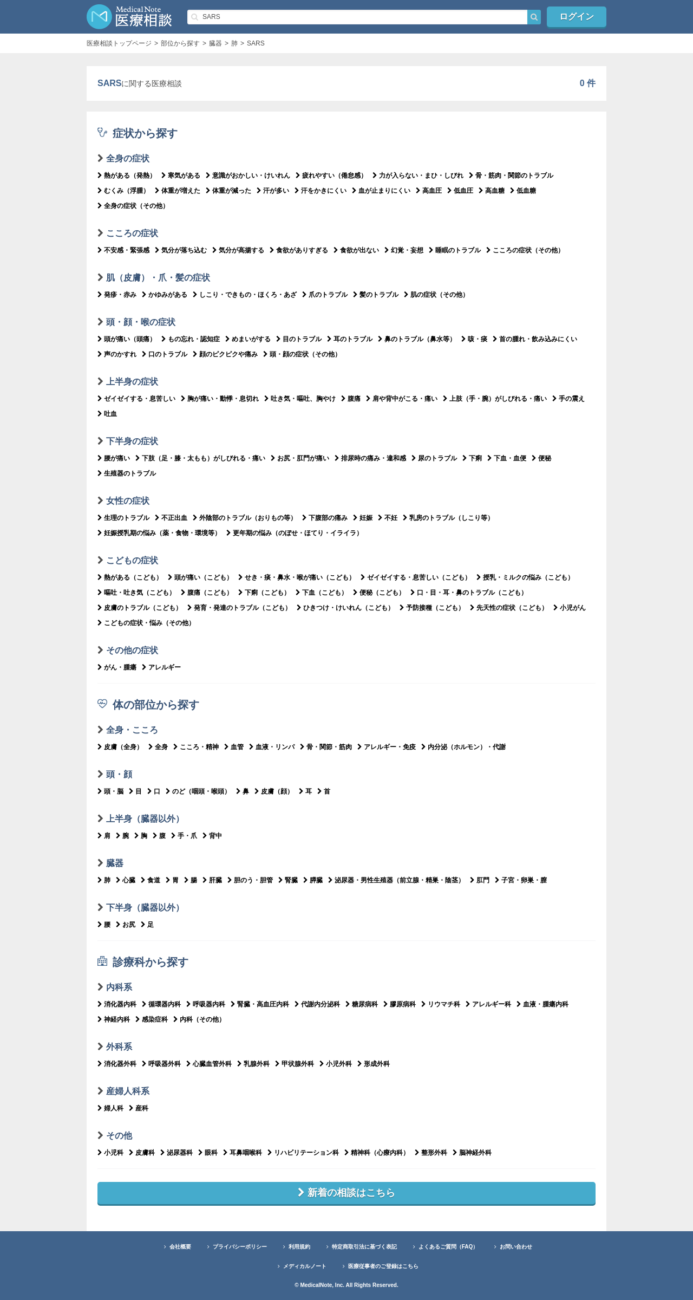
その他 (119, 1135)
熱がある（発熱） (126, 175)
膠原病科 (399, 1004)
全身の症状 (127, 158)
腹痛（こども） (207, 592)
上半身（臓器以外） (145, 818)
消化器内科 (116, 1004)
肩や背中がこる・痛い (401, 398)
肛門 (479, 880)
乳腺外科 (253, 1064)
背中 (212, 836)
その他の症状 (132, 650)
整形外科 (431, 1152)
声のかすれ (116, 354)
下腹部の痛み (325, 518)
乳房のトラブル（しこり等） (448, 518)
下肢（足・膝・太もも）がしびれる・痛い (200, 458)
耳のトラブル (349, 339)
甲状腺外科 (294, 1064)
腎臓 (288, 880)
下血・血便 (506, 458)
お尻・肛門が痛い (300, 458)
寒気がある (180, 175)
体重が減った (228, 190)
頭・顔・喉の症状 (140, 322)
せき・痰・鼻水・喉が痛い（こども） (296, 577)
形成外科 (373, 1064)
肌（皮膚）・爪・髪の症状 (158, 277)
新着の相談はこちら (346, 1192)
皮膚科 (142, 1152)
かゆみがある (164, 294)
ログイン (576, 16)
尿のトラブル (434, 458)
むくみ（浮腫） (123, 190)
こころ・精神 (196, 747)
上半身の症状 (132, 381)
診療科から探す (142, 962)
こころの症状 (132, 233)
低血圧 (460, 190)
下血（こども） (322, 592)
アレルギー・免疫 (386, 747)
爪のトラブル (325, 294)
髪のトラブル (375, 294)
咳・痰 (474, 339)
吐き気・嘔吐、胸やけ (300, 398)
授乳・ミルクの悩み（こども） (525, 577)
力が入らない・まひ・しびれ (417, 175)
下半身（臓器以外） (145, 907)
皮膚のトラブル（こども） (139, 608)
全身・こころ (132, 729)
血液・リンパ (272, 747)
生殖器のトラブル (126, 473)
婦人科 (110, 1108)
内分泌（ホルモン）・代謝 (463, 747)
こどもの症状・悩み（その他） (146, 623)
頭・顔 (119, 774)
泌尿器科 (176, 1152)
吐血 (107, 414)
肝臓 (212, 880)
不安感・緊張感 (123, 250)
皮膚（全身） (120, 747)
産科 (138, 1108)
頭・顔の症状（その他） (302, 354)
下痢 (472, 458)
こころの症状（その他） (525, 250)
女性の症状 (127, 500)
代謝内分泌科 (317, 1004)
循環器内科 (161, 1004)
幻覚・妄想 (403, 250)
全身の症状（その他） (133, 206)
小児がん (569, 608)
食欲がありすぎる (299, 250)
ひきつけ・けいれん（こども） (345, 608)
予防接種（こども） (432, 608)
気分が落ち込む (181, 250)
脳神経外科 (472, 1152)
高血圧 (429, 190)
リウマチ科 (440, 1004)
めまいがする (248, 339)
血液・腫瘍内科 (542, 1004)
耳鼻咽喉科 (242, 1152)
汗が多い (273, 190)
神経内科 (113, 1019)
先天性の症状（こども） (509, 608)
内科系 (119, 987)
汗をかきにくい (320, 190)
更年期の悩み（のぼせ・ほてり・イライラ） (294, 533)
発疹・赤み (116, 294)
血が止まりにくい (381, 190)
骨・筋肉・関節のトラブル (511, 175)
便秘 (541, 458)
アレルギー (161, 667)
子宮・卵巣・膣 (521, 880)
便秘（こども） (379, 592)
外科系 (119, 1046)
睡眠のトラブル (455, 250)
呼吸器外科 (161, 1064)
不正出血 (171, 518)
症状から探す (137, 133)
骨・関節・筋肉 (326, 747)
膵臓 (313, 880)
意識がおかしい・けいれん (248, 175)
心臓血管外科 (209, 1064)
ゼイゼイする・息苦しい (136, 398)
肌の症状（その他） (436, 294)
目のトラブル (299, 339)
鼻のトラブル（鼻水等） (417, 339)
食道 (150, 880)
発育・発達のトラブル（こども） (239, 608)
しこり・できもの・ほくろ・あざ (245, 294)
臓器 (114, 863)
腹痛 (351, 398)
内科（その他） (199, 1019)
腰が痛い (113, 458)
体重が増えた (177, 190)
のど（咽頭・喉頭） (198, 791)
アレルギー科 (488, 1004)
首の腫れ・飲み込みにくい (535, 339)
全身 (158, 747)
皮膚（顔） (273, 791)
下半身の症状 (132, 441)
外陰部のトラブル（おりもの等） (245, 518)
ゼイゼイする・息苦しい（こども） (416, 577)
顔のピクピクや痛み (225, 354)
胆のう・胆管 (250, 880)
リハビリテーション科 (303, 1152)
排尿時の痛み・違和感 (370, 458)
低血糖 (523, 190)
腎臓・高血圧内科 (260, 1004)
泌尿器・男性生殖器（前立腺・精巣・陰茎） (396, 880)
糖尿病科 (361, 1004)
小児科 (110, 1152)
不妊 (387, 518)
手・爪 (184, 836)
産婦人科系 (127, 1091)
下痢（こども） (264, 592)
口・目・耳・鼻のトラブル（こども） (468, 592)
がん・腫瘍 (116, 667)
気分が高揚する (238, 250)
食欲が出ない (356, 250)
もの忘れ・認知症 (190, 339)
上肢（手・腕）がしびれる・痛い (495, 398)
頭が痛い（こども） (200, 577)
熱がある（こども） (129, 577)
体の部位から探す (148, 705)
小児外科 (335, 1064)
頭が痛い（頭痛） (126, 339)
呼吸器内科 (205, 1004)
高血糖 (492, 190)
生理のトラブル (123, 518)
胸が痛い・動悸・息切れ (220, 398)
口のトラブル (164, 354)
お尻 (125, 924)
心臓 (125, 880)
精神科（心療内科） (376, 1152)
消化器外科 (116, 1064)
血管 (234, 747)
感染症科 (151, 1019)
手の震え (568, 398)
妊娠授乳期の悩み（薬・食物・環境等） (159, 533)
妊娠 (362, 518)
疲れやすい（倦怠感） (331, 175)
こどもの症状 (132, 560)
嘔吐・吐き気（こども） (136, 592)
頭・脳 (110, 791)
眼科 (208, 1152)
